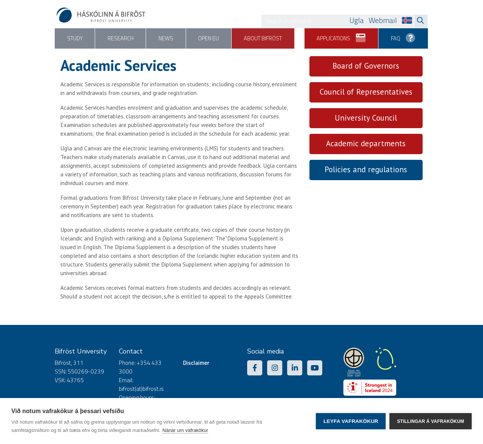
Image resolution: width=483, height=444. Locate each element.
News (169, 38)
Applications (339, 35)
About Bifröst (268, 38)
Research (122, 38)
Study (75, 38)
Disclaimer (196, 362)
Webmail (383, 20)
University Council (366, 118)
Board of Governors (365, 66)
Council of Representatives (366, 92)
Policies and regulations (366, 170)
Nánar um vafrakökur (185, 430)
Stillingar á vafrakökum (430, 421)
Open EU (212, 38)
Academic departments (366, 144)
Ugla (356, 20)
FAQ (402, 35)
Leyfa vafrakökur (350, 421)
